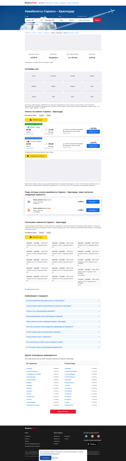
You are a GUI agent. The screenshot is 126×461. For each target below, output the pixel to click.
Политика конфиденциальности (32, 443)
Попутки (69, 3)
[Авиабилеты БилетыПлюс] (31, 428)
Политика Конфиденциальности (49, 453)
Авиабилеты (41, 3)
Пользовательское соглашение (32, 446)
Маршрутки (63, 3)
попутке (48, 199)
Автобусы (56, 3)
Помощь (27, 441)
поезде (48, 208)
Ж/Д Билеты (49, 3)
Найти (97, 20)
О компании (28, 436)
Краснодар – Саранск (73, 32)
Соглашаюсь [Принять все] (45, 458)
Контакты (27, 438)
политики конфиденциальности (92, 454)
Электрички (75, 3)
